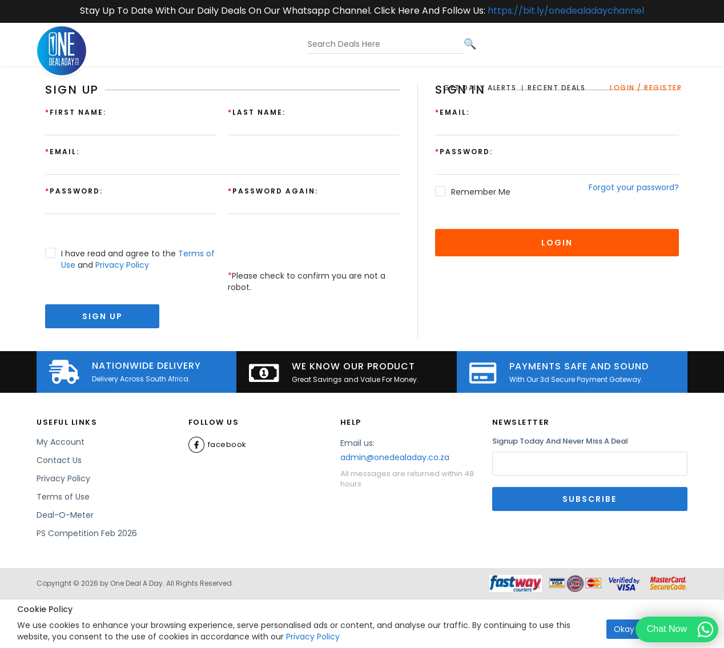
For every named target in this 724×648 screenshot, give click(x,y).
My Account (61, 442)
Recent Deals (556, 87)
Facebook (217, 445)
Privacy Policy (313, 636)
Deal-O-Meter (65, 515)
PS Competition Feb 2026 (87, 533)
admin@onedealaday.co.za (394, 457)
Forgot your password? (634, 187)
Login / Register (646, 87)
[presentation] (314, 248)
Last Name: (256, 112)
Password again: (273, 191)
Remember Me (480, 192)
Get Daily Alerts (480, 87)
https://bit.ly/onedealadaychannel (566, 10)
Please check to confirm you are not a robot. (306, 281)
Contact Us (59, 460)
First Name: (75, 112)
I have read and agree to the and (138, 259)
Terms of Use (63, 496)
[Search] (470, 44)
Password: (464, 151)
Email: (452, 112)
